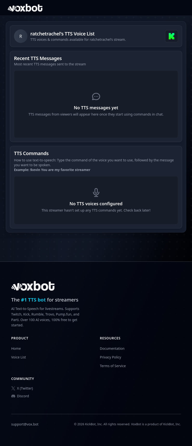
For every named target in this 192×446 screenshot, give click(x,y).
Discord (20, 396)
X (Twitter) (22, 388)
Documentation (112, 348)
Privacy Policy (110, 357)
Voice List (18, 357)
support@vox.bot (25, 424)
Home (16, 348)
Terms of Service (113, 366)
